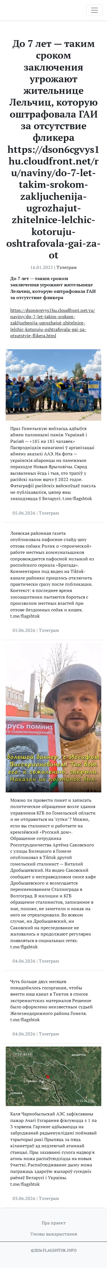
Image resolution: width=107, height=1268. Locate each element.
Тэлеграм (66, 267)
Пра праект (54, 1223)
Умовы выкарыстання (53, 1234)
